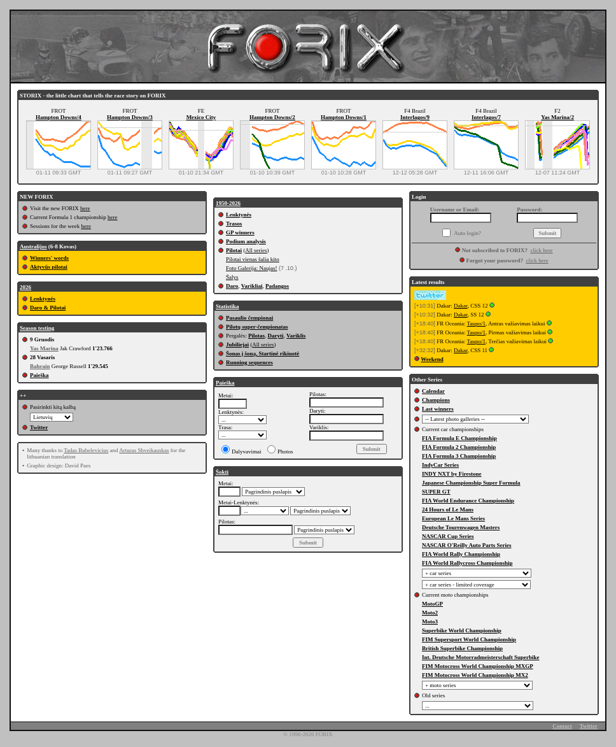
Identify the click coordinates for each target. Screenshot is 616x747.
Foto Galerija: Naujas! (251, 268)
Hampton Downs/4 (58, 117)
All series (256, 250)
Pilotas (256, 335)
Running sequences (249, 362)
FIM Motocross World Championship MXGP (477, 666)
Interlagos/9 (415, 117)
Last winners (438, 409)
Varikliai (252, 286)
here (85, 208)
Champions (436, 400)
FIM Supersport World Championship (469, 639)
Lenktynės (42, 298)
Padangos (277, 286)
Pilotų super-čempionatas (257, 327)
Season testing (37, 328)
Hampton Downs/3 (130, 117)
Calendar (433, 391)
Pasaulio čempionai (249, 318)
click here (541, 250)
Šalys (232, 277)
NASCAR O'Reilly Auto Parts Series (467, 545)
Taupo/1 (476, 323)
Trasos (234, 223)
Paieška (39, 375)
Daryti (276, 335)
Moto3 (430, 621)
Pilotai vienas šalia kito (252, 259)
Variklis (295, 335)
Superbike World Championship (461, 630)
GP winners (240, 232)
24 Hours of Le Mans (447, 509)
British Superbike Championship (462, 648)
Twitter (39, 427)
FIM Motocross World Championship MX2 (475, 675)
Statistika (227, 306)
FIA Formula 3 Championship (459, 456)
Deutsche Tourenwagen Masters (461, 527)
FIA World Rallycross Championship (467, 563)
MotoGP (432, 604)
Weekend (432, 359)
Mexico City (201, 117)
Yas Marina (44, 348)
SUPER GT (436, 491)
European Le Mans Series (453, 518)
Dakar (461, 305)
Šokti (222, 472)
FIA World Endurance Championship (468, 500)
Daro (232, 286)
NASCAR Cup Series (448, 536)
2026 (25, 287)
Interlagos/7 (486, 117)
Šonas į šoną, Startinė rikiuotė (262, 353)
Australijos (33, 246)
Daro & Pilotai (48, 307)
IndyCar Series (440, 465)
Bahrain (40, 366)
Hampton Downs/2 (272, 117)
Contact (562, 726)
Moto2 (430, 612)
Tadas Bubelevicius (86, 450)
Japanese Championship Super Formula (471, 483)
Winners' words (49, 258)
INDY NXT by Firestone (452, 474)
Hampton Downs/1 (344, 117)
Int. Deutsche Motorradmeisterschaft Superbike (480, 657)
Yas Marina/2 (557, 117)
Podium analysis (246, 241)
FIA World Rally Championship (461, 554)
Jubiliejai (237, 344)
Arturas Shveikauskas (144, 450)
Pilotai (234, 250)
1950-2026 (228, 203)
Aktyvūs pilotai (48, 267)
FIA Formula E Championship (459, 438)
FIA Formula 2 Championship (459, 447)
